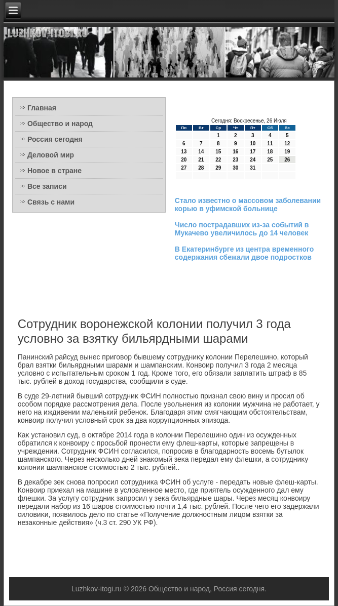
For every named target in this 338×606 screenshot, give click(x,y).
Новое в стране (54, 171)
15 (218, 151)
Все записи (47, 186)
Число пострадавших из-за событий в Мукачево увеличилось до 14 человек (242, 229)
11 (270, 143)
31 (252, 168)
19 (287, 151)
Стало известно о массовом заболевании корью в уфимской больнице (248, 204)
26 (287, 160)
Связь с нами (50, 202)
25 (270, 160)
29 (218, 168)
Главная (41, 108)
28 (201, 168)
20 (183, 160)
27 (183, 168)
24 (252, 160)
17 (252, 151)
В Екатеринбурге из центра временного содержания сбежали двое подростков (244, 253)
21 (201, 160)
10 (252, 143)
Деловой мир (50, 155)
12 (287, 143)
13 (183, 151)
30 (235, 168)
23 (235, 160)
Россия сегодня (55, 139)
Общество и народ (60, 123)
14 (201, 151)
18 (270, 151)
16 (235, 151)
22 (218, 160)
